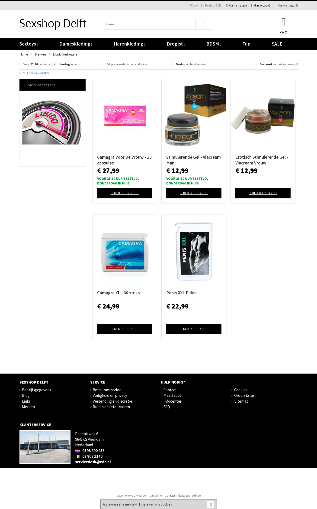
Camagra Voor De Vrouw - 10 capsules (124, 160)
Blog (26, 395)
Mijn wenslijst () (286, 5)
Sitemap (241, 401)
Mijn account (260, 5)
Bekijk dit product (125, 193)
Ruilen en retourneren (111, 406)
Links (26, 401)
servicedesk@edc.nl (93, 461)
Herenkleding (129, 44)
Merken (28, 406)
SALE (277, 44)
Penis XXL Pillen (181, 293)
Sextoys (28, 44)
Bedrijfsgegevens (36, 389)
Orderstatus (244, 395)
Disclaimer (156, 496)
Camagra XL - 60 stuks (118, 293)
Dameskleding (76, 44)
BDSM (213, 44)
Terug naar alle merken (34, 73)
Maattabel (172, 395)
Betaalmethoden (107, 389)
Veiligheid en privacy (110, 395)
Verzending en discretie (112, 401)
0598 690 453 (90, 450)
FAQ (166, 406)
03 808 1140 (88, 456)
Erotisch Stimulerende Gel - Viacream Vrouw (261, 160)
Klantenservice (236, 5)
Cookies (240, 389)
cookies (166, 504)
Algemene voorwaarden (132, 496)
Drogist (176, 44)
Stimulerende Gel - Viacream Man (193, 160)
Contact (170, 389)
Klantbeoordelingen (189, 496)
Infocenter (172, 401)
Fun (246, 44)
